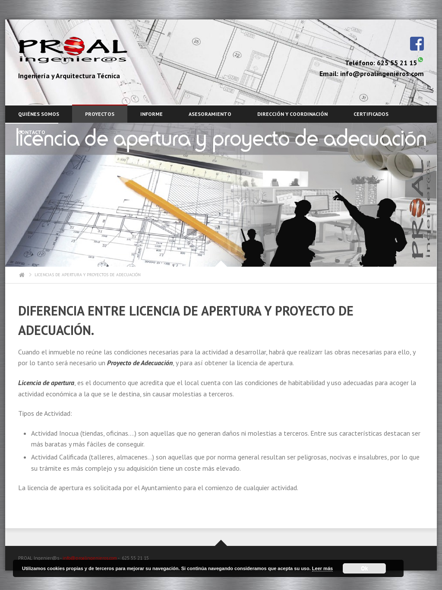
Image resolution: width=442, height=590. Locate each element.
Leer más (322, 568)
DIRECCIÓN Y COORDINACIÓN (292, 114)
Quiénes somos (38, 114)
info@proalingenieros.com (90, 558)
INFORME (151, 114)
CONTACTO (31, 132)
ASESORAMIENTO (210, 114)
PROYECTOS (99, 114)
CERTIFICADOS (371, 114)
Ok (364, 568)
